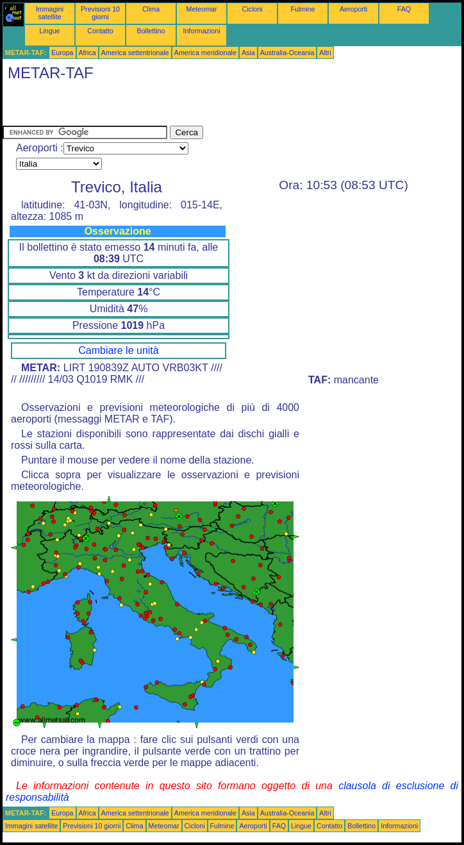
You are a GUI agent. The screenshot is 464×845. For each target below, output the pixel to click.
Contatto (100, 31)
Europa (62, 52)
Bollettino (151, 31)
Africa (87, 52)
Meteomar (201, 9)
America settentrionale (135, 52)
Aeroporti (353, 9)
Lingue (50, 31)
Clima (151, 9)
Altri (325, 52)
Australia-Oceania (287, 52)
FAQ (404, 9)
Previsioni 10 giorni (100, 13)
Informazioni (201, 31)
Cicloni (252, 9)
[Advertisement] (152, 106)
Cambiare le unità (118, 350)
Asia (248, 52)
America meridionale (205, 52)
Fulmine (303, 9)
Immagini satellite (49, 13)
